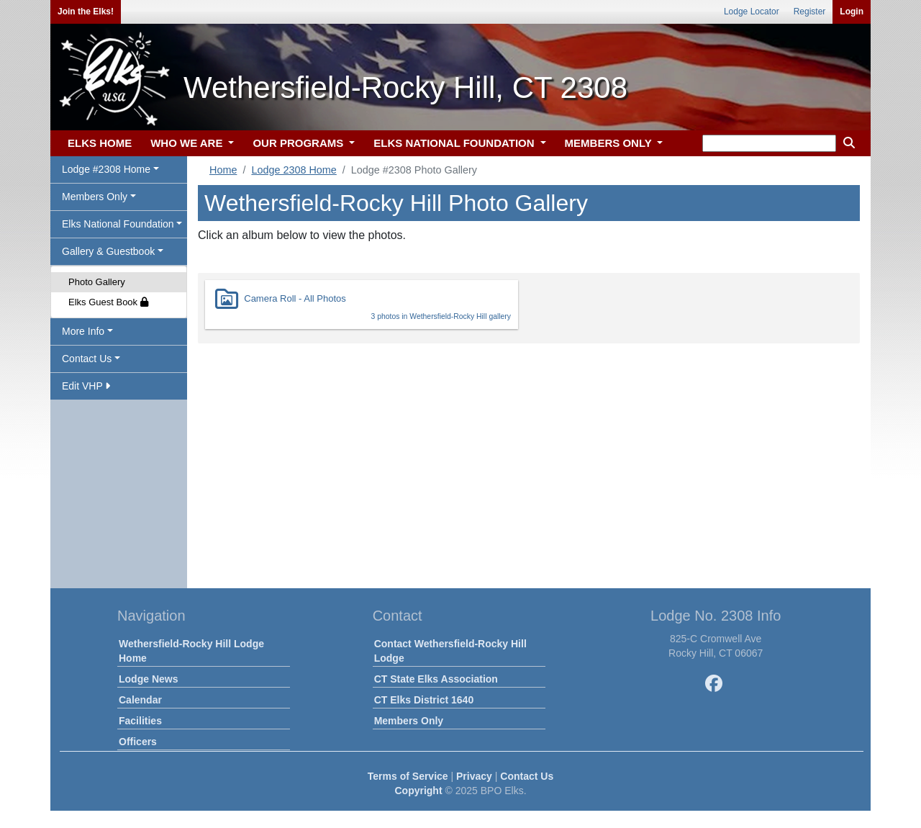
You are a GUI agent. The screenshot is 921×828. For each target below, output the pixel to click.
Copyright (418, 790)
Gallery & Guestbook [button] (108, 251)
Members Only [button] (94, 196)
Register (810, 11)
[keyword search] (769, 143)
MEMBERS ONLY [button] (610, 143)
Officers (138, 741)
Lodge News (148, 679)
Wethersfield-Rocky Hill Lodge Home (191, 651)
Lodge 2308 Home (293, 170)
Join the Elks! (86, 11)
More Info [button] (83, 331)
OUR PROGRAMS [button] (299, 143)
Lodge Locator (751, 11)
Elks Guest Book (108, 302)
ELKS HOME (100, 143)
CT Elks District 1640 (424, 700)
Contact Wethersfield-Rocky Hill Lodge (450, 651)
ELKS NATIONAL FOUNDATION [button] (455, 143)
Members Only (408, 720)
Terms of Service (408, 776)
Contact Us (526, 776)
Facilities (140, 720)
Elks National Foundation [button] (118, 224)
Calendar (140, 700)
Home (223, 170)
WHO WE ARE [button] (187, 143)
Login (851, 11)
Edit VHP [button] (86, 386)
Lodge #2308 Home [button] (106, 169)
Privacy (474, 776)
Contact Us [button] (87, 358)
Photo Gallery (96, 281)
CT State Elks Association (436, 679)
